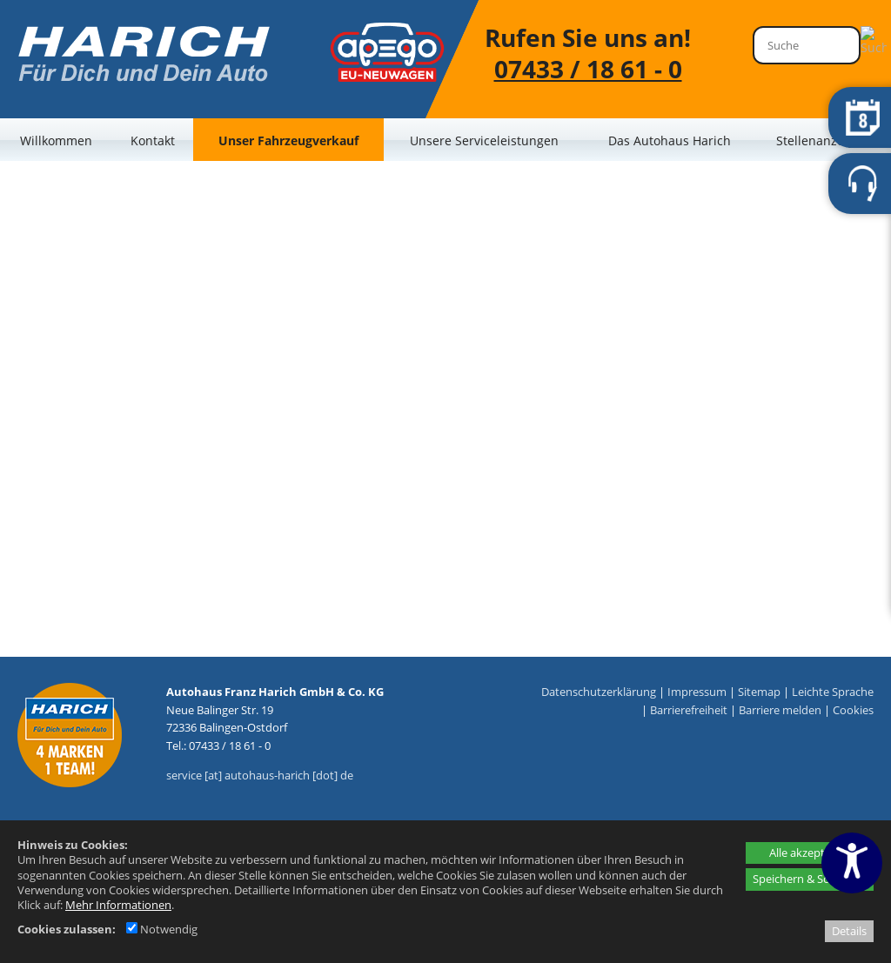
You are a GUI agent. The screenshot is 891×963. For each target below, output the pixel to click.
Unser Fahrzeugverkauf (288, 140)
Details (849, 931)
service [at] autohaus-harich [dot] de (259, 775)
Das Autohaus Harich (669, 140)
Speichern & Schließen (810, 878)
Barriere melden (780, 710)
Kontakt (153, 140)
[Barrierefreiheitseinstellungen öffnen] (851, 863)
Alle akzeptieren (810, 852)
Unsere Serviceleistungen (484, 140)
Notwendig (162, 929)
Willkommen (56, 140)
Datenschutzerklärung (598, 691)
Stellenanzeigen (822, 140)
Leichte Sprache (833, 691)
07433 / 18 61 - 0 (588, 68)
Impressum (697, 691)
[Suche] (807, 45)
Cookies (853, 710)
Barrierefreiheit (688, 710)
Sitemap (759, 691)
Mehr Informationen (118, 905)
